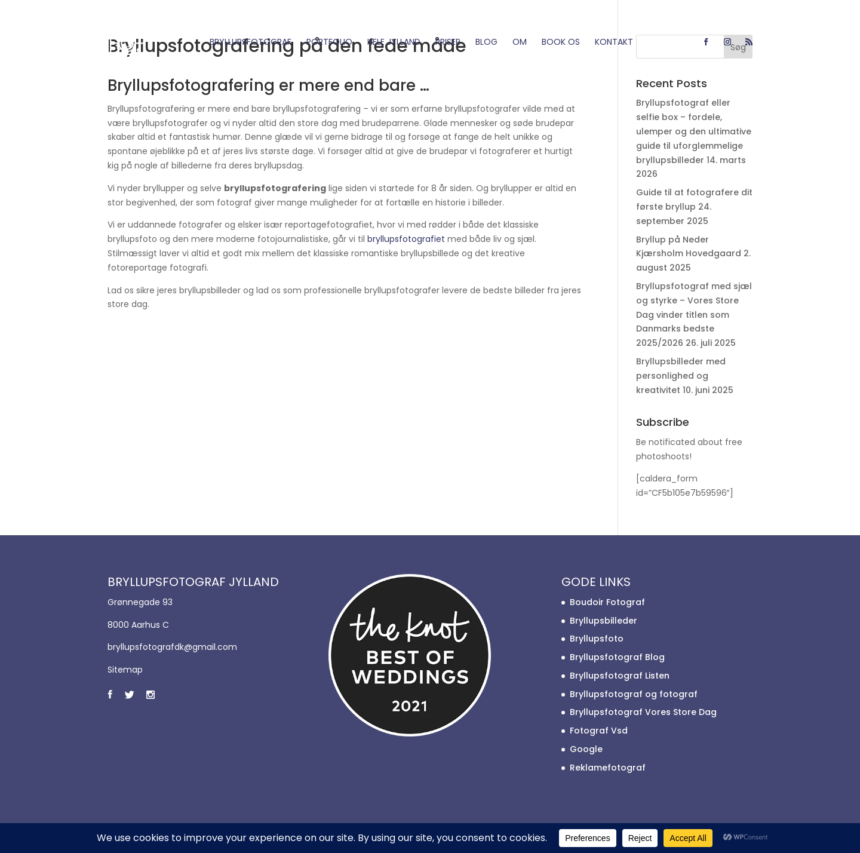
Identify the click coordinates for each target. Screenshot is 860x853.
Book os (561, 43)
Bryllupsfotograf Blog (617, 657)
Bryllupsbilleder (603, 621)
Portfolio (329, 43)
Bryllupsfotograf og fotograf (634, 694)
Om (519, 43)
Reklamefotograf (608, 768)
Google (586, 749)
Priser (447, 43)
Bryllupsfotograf (250, 43)
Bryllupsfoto (597, 639)
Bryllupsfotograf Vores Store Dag (643, 712)
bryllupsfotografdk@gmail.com (172, 647)
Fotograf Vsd (599, 731)
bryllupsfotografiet (406, 239)
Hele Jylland (393, 43)
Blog (486, 43)
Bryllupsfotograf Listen (619, 676)
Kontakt (614, 43)
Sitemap (125, 670)
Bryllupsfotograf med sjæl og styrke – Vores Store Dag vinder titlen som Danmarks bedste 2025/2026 (694, 314)
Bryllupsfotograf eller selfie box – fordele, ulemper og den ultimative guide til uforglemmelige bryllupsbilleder (693, 131)
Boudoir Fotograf (607, 602)
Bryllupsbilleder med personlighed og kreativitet (681, 375)
